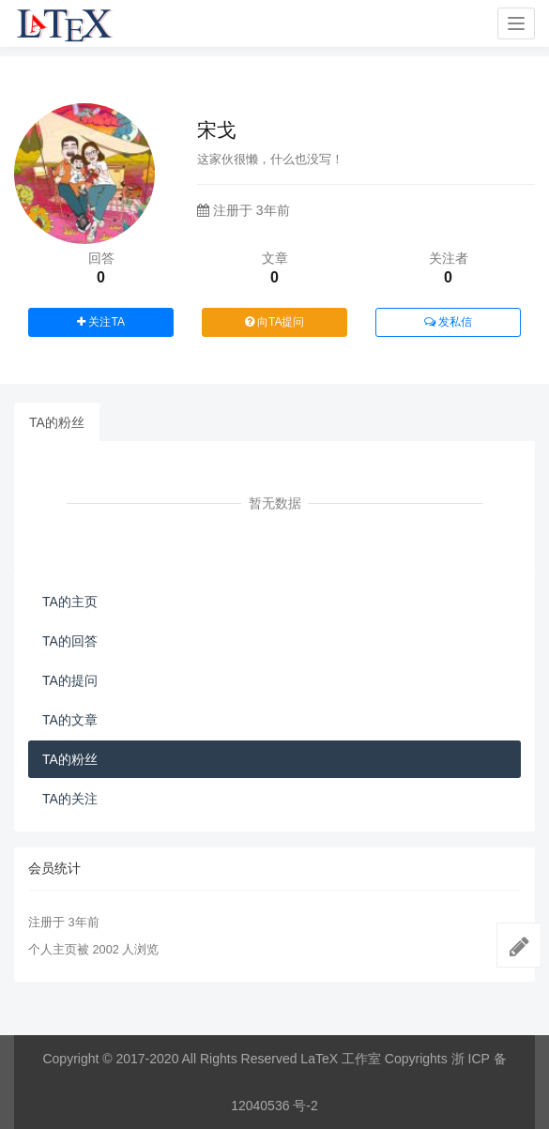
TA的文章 (70, 719)
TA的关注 (70, 798)
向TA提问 (275, 321)
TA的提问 (70, 680)
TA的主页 (70, 601)
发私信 (448, 321)
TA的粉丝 (56, 422)
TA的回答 (70, 640)
